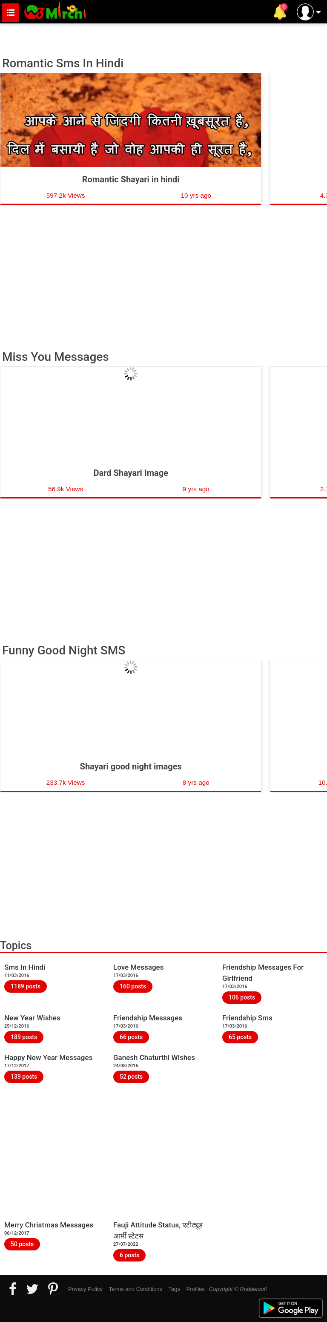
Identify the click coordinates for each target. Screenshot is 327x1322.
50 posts (22, 1244)
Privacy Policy (85, 1289)
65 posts (240, 1037)
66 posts (131, 1037)
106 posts (242, 997)
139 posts (24, 1076)
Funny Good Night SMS (63, 650)
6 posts (129, 1255)
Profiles (195, 1289)
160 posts (133, 986)
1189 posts (25, 986)
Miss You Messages (55, 357)
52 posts (131, 1076)
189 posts (24, 1037)
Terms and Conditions (135, 1289)
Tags (174, 1289)
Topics (16, 945)
